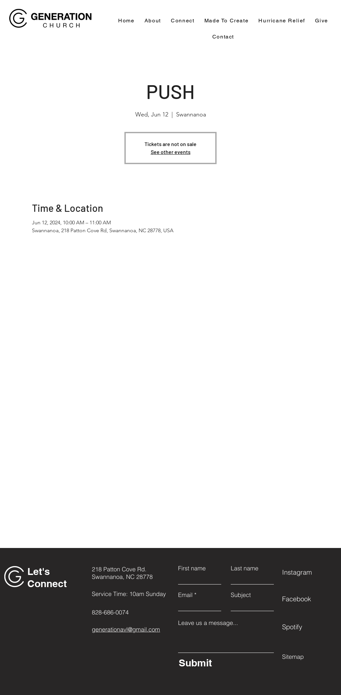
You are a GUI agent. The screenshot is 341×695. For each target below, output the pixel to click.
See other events (171, 152)
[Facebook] (305, 598)
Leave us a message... (208, 623)
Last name (244, 568)
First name (192, 568)
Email (185, 595)
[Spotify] (305, 626)
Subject (241, 595)
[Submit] (224, 663)
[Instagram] (305, 572)
